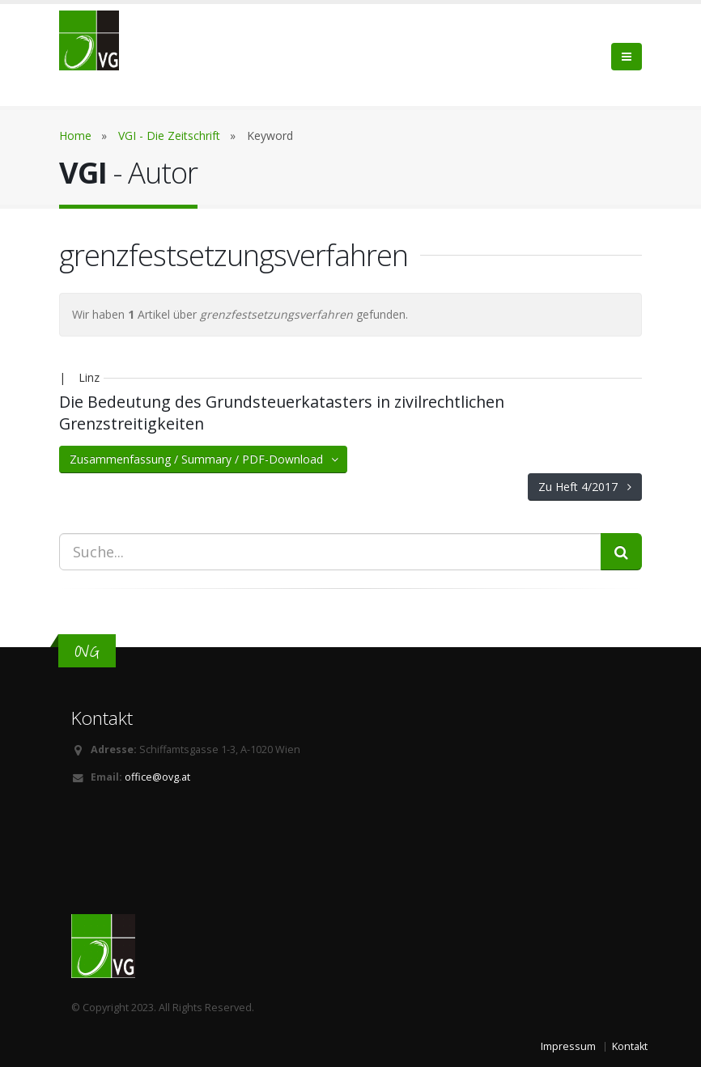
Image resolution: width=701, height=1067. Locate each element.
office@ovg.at (157, 777)
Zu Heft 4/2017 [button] (584, 486)
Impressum (568, 1046)
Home (75, 135)
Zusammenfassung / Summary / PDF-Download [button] (205, 459)
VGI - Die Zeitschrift (169, 135)
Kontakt (630, 1046)
